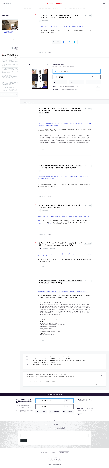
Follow (93, 76)
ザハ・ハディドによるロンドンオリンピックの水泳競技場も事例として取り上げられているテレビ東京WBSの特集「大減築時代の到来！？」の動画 (10, 63)
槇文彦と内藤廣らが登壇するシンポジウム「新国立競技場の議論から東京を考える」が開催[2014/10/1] (10, 89)
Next (16, 39)
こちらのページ (47, 223)
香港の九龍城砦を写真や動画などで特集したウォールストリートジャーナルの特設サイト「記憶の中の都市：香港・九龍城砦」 (10, 70)
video (51, 115)
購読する (24, 440)
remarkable (52, 248)
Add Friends (79, 82)
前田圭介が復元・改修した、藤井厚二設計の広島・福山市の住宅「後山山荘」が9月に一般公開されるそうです (63, 216)
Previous (14, 39)
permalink (49, 52)
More (97, 86)
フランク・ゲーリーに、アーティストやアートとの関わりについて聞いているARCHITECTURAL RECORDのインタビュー (10, 82)
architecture (45, 20)
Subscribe (97, 82)
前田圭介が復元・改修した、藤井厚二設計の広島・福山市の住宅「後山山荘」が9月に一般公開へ (9, 76)
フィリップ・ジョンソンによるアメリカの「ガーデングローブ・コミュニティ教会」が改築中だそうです (10, 56)
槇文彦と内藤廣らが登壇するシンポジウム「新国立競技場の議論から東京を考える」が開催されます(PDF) (62, 291)
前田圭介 (40, 220)
